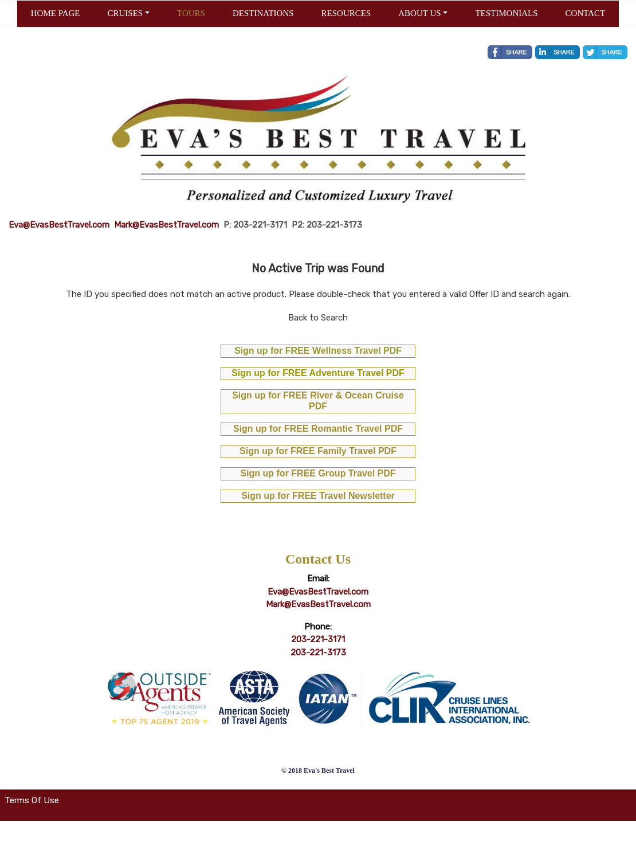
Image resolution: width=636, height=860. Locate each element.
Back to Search (318, 317)
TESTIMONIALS (506, 13)
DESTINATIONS (263, 13)
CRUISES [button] (125, 13)
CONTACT (586, 13)
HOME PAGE (55, 13)
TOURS (191, 13)
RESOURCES (346, 13)
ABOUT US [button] (419, 13)
